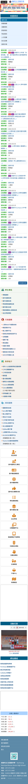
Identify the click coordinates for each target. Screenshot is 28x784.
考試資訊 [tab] (4, 34)
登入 (2, 749)
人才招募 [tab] (4, 37)
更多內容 (21, 627)
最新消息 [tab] (4, 20)
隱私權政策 (4, 740)
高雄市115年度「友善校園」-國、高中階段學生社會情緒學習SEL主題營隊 (14, 54)
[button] (4, 2)
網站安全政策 (5, 746)
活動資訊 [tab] (4, 27)
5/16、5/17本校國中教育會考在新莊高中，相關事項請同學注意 (13, 269)
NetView (19, 778)
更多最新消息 (22, 283)
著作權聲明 (4, 743)
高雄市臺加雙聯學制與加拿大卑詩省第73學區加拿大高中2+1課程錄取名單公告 (13, 116)
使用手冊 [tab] (4, 44)
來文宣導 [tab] (4, 41)
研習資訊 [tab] (4, 30)
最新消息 (11, 59)
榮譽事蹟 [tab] (4, 23)
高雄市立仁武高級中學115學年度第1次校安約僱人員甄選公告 (13, 178)
